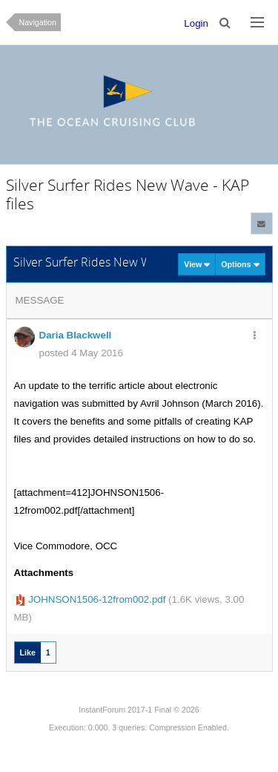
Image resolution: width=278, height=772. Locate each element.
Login (196, 23)
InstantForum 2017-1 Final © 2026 (139, 709)
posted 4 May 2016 (81, 353)
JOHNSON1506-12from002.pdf (96, 599)
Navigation (37, 22)
